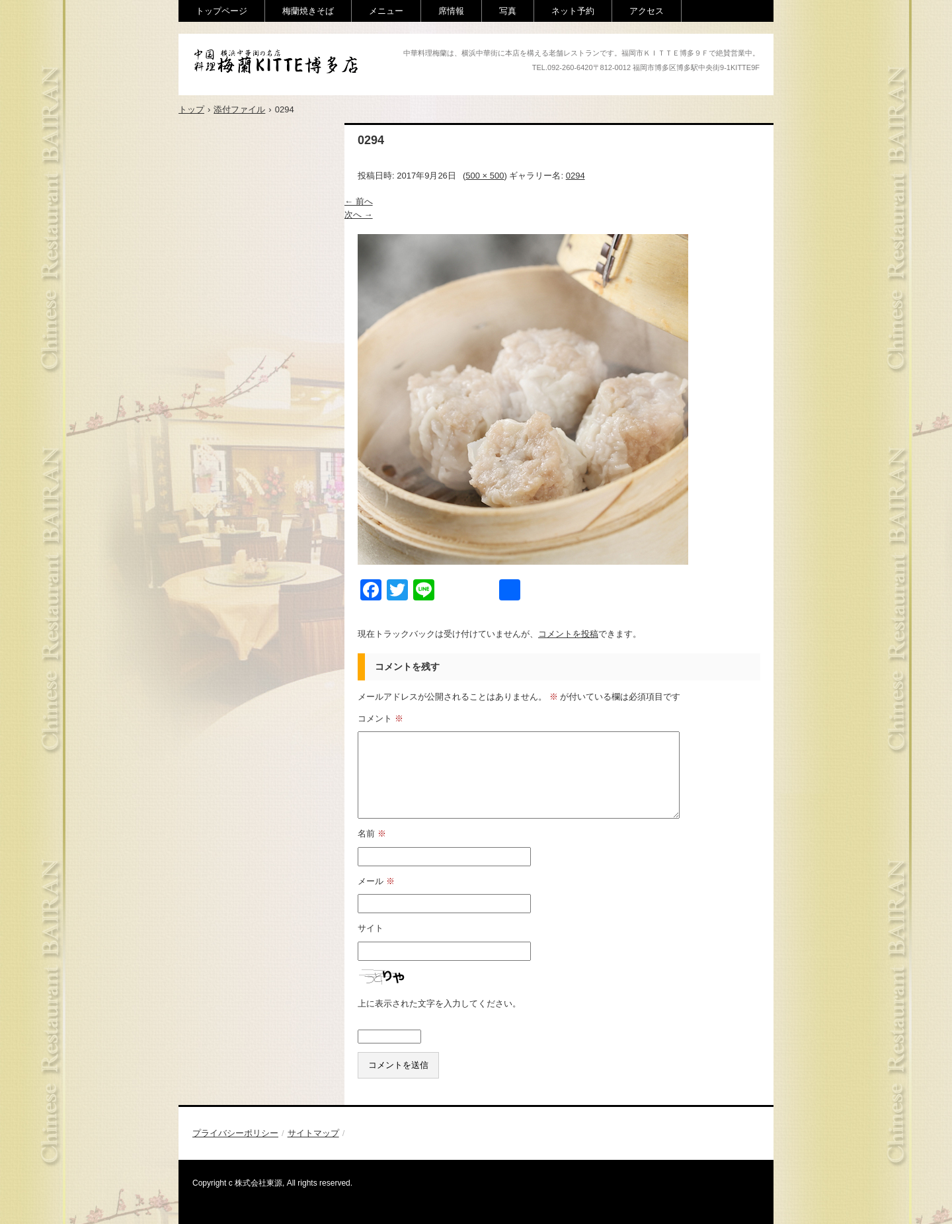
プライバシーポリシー (235, 1133)
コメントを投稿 (568, 634)
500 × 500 (484, 176)
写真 (507, 11)
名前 (372, 833)
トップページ (221, 11)
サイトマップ (313, 1133)
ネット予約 (572, 11)
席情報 (451, 11)
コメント (380, 718)
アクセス (646, 11)
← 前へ (358, 201)
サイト (370, 928)
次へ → (358, 215)
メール (376, 881)
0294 (575, 176)
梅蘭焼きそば (308, 11)
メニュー (386, 11)
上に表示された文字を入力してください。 (439, 1003)
